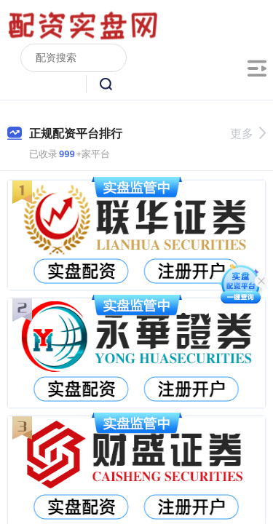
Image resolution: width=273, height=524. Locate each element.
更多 (248, 133)
